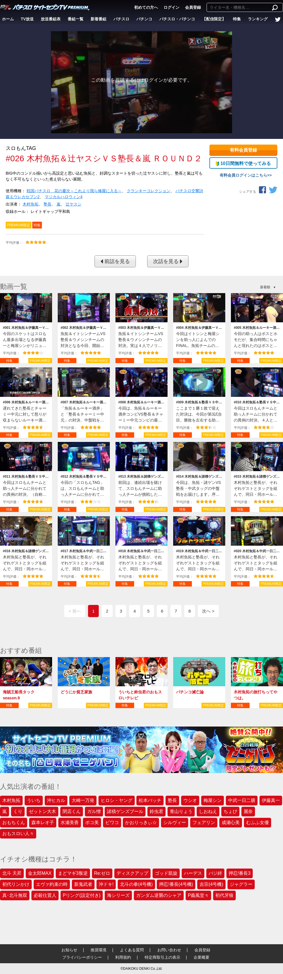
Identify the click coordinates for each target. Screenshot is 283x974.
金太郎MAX (40, 873)
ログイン (171, 7)
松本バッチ (150, 800)
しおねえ (208, 811)
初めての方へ (146, 7)
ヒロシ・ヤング (116, 800)
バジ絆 (215, 873)
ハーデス (193, 873)
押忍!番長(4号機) (176, 884)
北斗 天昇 (12, 873)
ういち (33, 800)
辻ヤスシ (74, 204)
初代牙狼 (224, 895)
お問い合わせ (169, 950)
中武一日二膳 (241, 800)
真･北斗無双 (14, 895)
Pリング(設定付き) (81, 895)
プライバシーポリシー (82, 957)
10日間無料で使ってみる (243, 163)
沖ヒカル (56, 800)
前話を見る (115, 261)
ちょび (230, 811)
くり (17, 811)
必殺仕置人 (45, 895)
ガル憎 (94, 811)
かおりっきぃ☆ (141, 822)
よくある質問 (132, 950)
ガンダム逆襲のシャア (158, 895)
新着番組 (98, 19)
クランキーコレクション (148, 191)
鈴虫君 (156, 811)
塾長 (48, 204)
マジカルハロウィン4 (64, 196)
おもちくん (13, 822)
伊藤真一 (271, 800)
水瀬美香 (70, 822)
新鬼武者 (83, 884)
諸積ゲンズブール (125, 811)
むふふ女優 (257, 822)
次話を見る (168, 261)
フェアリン (203, 822)
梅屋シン (212, 800)
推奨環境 (98, 950)
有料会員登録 (243, 150)
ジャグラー (241, 884)
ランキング (258, 19)
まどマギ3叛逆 (73, 873)
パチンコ (144, 19)
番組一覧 (75, 19)
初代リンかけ (15, 884)
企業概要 (201, 957)
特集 (237, 19)
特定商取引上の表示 (162, 957)
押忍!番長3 (239, 873)
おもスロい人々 (18, 833)
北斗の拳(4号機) (136, 884)
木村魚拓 (30, 204)
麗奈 (248, 811)
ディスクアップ (132, 873)
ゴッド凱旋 (166, 873)
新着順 (265, 287)
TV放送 (27, 19)
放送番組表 (51, 19)
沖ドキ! (106, 884)
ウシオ (190, 800)
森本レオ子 (42, 822)
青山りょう (181, 811)
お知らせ (69, 950)
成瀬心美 (231, 822)
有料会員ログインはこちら (243, 175)
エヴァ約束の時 (52, 884)
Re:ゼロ (102, 873)
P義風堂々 (198, 895)
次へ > (208, 611)
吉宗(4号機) (211, 884)
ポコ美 (92, 822)
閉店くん (72, 811)
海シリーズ (118, 895)
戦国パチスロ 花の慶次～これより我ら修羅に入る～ (74, 191)
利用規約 (123, 957)
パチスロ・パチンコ (177, 19)
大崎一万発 (83, 800)
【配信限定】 (214, 19)
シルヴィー (174, 822)
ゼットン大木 (42, 811)
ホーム (8, 19)
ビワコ (112, 822)
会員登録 (193, 7)
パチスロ (121, 19)
